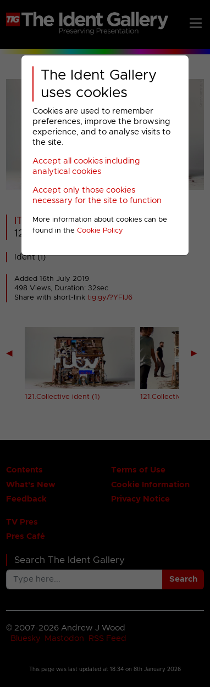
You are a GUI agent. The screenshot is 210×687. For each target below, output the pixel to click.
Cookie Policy (100, 230)
